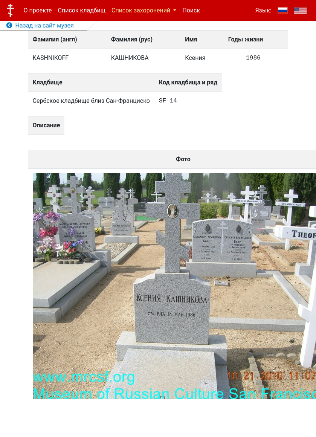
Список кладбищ (81, 10)
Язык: (263, 10)
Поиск (191, 10)
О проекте (38, 10)
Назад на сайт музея (40, 25)
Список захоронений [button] (141, 10)
